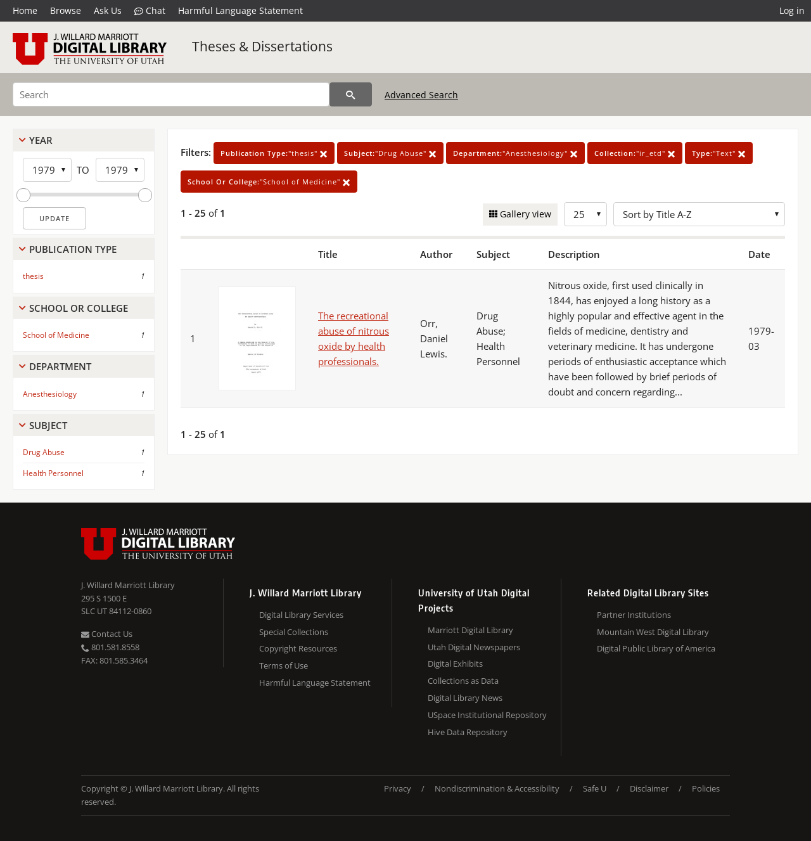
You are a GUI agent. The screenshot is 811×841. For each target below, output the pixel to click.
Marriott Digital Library (470, 630)
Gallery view (524, 214)
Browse (65, 10)
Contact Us (106, 633)
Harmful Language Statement (240, 10)
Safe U (594, 788)
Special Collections (293, 632)
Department (60, 366)
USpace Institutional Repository (487, 715)
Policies (706, 788)
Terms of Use (283, 665)
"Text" (719, 153)
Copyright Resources (298, 648)
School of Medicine (56, 335)
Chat (149, 10)
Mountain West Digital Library (653, 632)
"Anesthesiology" (515, 153)
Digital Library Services (301, 614)
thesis (33, 276)
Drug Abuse (44, 452)
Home (25, 10)
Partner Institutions (634, 614)
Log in (792, 10)
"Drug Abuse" (390, 153)
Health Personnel (53, 473)
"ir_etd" (634, 153)
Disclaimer (649, 788)
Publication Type (73, 249)
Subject (48, 425)
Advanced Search (421, 95)
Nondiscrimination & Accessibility (497, 788)
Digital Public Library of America (656, 648)
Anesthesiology (50, 393)
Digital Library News (465, 697)
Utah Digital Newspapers (474, 647)
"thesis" (274, 153)
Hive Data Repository (468, 732)
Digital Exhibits (455, 663)
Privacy (397, 788)
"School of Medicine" (269, 181)
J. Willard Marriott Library (128, 585)
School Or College (78, 308)
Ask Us (108, 10)
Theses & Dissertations (262, 46)
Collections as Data (463, 680)
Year (41, 140)
